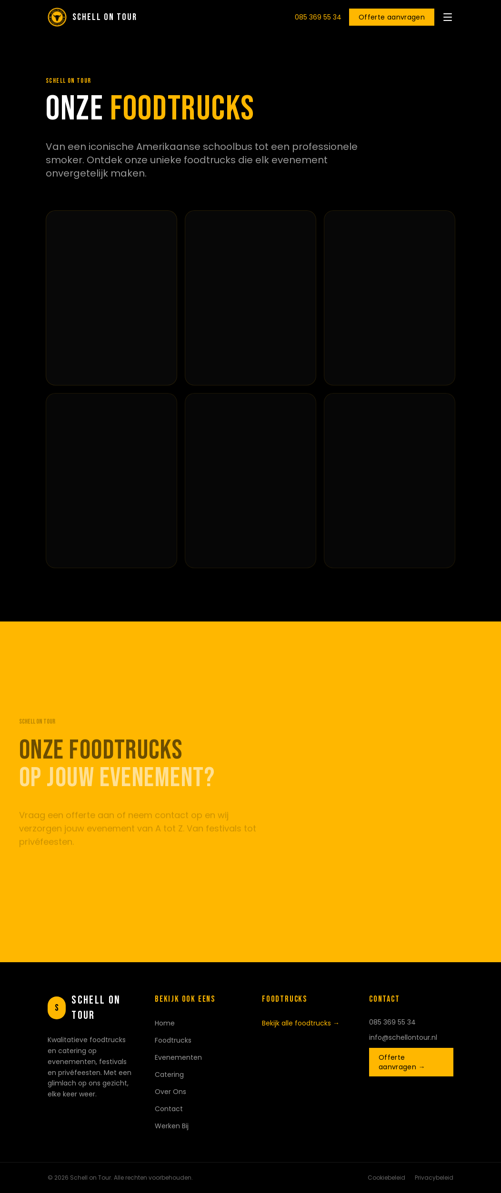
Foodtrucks (173, 1040)
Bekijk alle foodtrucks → (301, 1023)
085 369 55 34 (318, 17)
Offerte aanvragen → (402, 1062)
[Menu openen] (447, 17)
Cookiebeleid (386, 1178)
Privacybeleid (434, 1178)
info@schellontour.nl (403, 1037)
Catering (169, 1074)
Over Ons (170, 1091)
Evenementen (178, 1057)
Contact (169, 1109)
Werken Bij (172, 1126)
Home (165, 1023)
